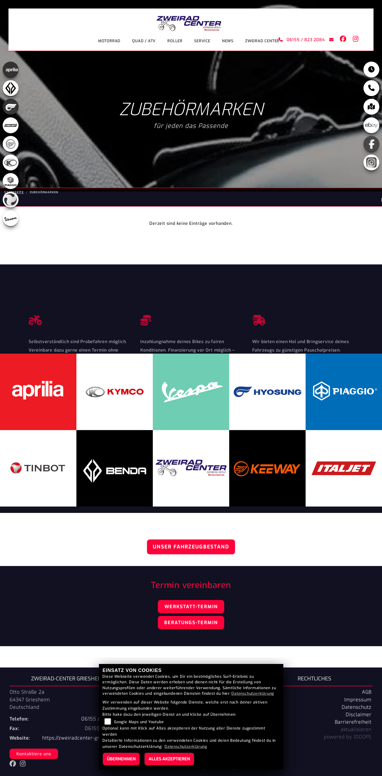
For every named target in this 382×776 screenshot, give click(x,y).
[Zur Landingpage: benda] (11, 89)
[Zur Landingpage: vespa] (11, 219)
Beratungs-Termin (191, 622)
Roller (175, 41)
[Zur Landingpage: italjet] (11, 126)
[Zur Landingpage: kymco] (11, 163)
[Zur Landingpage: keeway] (11, 144)
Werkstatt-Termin (191, 606)
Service (202, 41)
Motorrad (109, 41)
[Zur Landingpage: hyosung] (11, 107)
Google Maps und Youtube (139, 721)
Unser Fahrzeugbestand (191, 546)
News (227, 41)
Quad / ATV (144, 41)
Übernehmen (121, 759)
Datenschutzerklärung (252, 693)
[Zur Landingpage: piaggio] (11, 182)
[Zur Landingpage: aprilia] (11, 70)
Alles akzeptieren (169, 759)
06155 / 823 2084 (302, 39)
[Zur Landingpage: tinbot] (11, 200)
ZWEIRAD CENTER (262, 41)
